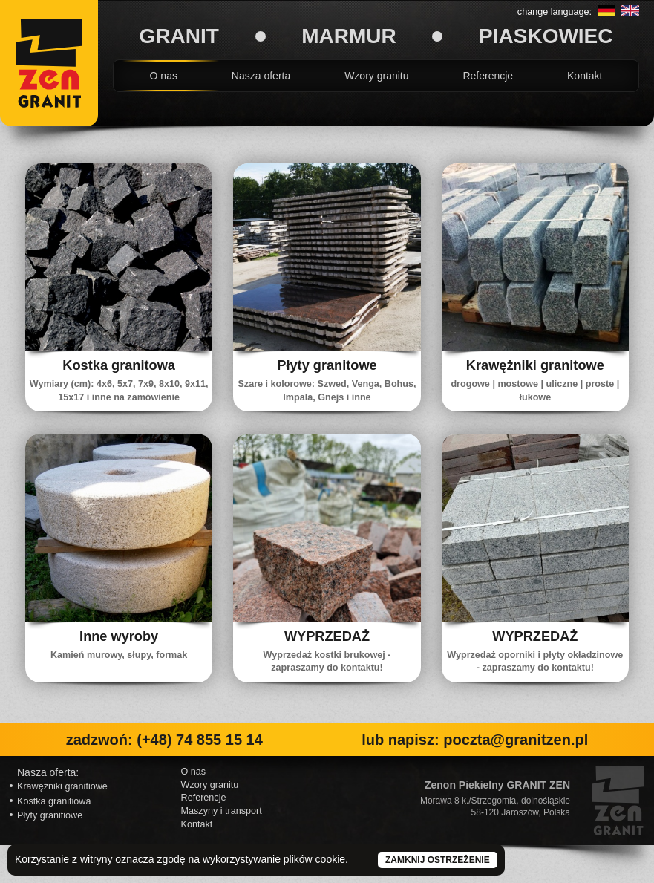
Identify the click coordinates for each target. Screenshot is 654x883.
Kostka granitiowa (54, 801)
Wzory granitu (376, 76)
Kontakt (584, 76)
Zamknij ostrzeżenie (437, 860)
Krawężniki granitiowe (62, 786)
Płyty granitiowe (49, 815)
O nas (163, 76)
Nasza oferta (261, 76)
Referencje (487, 76)
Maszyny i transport (221, 811)
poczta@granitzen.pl (515, 740)
